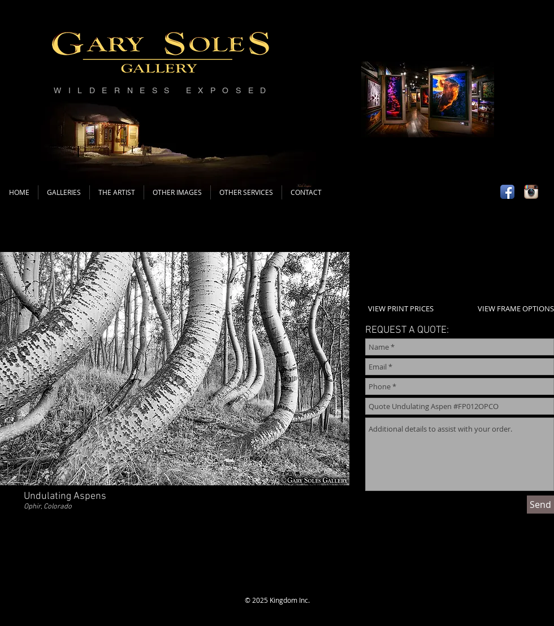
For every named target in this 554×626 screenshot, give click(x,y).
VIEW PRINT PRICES (401, 308)
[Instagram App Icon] (531, 192)
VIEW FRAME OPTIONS (516, 308)
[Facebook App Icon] (507, 192)
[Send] (540, 504)
